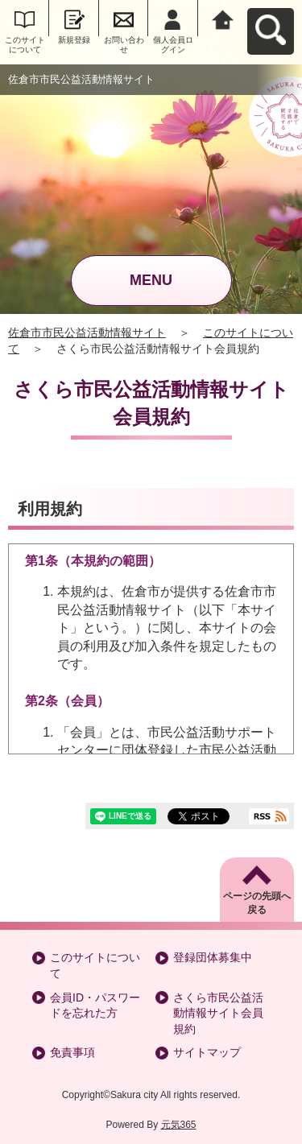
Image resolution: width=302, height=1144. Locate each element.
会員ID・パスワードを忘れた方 (95, 1005)
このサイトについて (25, 44)
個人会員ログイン (173, 44)
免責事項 (72, 1052)
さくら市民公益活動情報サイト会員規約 (218, 1013)
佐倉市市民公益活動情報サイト (87, 332)
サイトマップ (207, 1052)
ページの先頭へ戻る (257, 902)
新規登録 (74, 39)
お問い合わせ (124, 44)
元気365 (179, 1124)
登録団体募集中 (212, 957)
